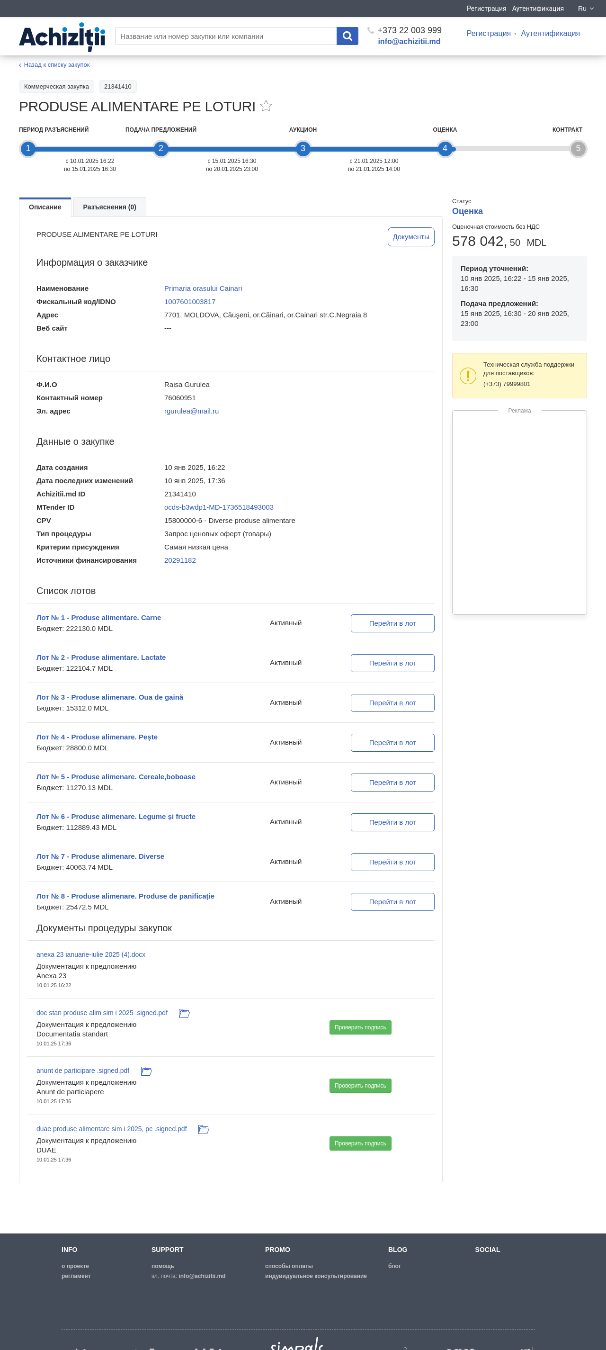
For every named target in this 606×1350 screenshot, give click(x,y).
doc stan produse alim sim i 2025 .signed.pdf (102, 1013)
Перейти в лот (393, 623)
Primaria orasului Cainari (203, 288)
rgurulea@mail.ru (191, 411)
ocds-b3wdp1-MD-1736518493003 (219, 507)
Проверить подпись (360, 1027)
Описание (45, 207)
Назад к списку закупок (57, 64)
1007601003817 (189, 301)
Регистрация (487, 8)
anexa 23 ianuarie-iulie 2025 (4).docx (90, 954)
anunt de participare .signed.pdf (82, 1070)
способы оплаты (289, 1266)
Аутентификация (538, 8)
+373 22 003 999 (404, 30)
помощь (163, 1266)
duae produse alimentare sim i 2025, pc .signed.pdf (111, 1129)
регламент (76, 1276)
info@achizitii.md (409, 41)
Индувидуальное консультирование (316, 1276)
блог (394, 1266)
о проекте (75, 1266)
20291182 (180, 560)
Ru (586, 8)
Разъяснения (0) (109, 207)
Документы (411, 237)
